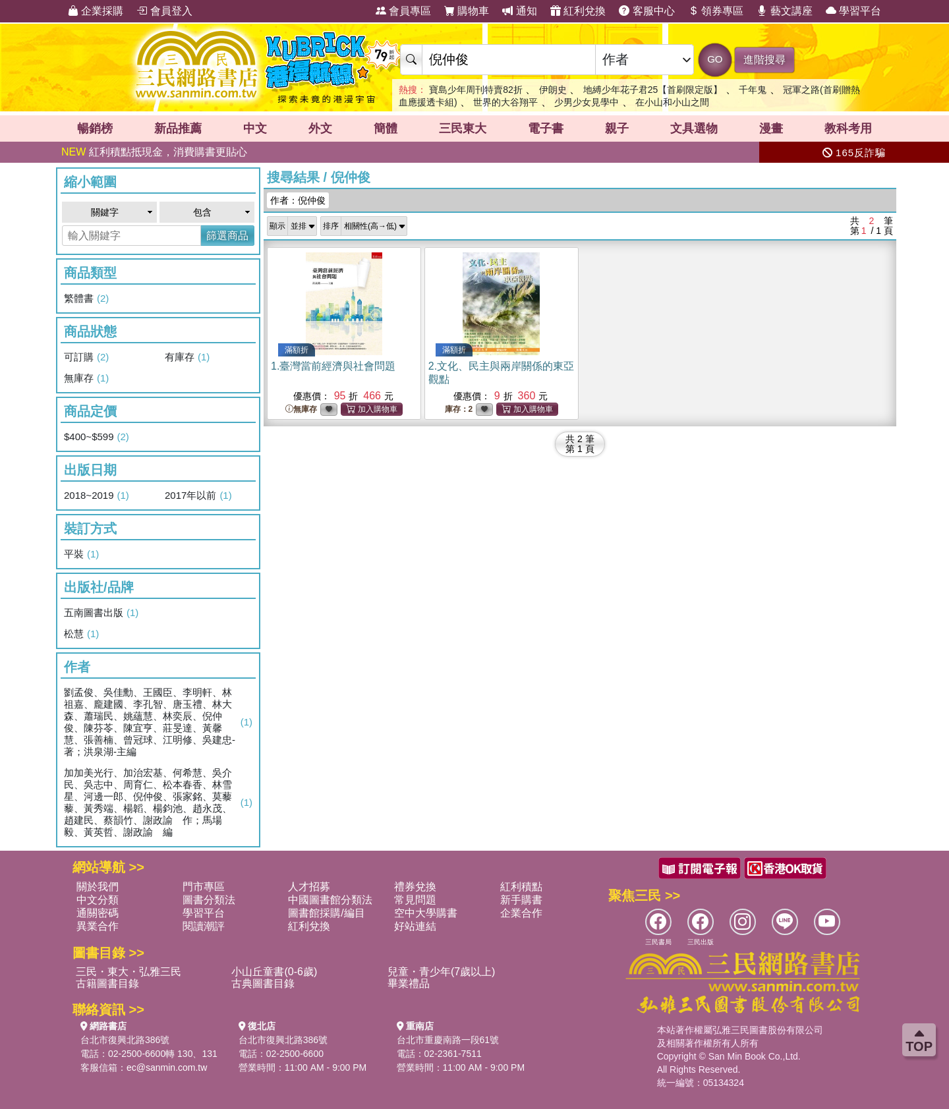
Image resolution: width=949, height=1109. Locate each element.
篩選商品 (227, 235)
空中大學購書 (425, 913)
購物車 (466, 10)
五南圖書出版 (101, 613)
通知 (519, 10)
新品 (178, 128)
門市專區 (204, 886)
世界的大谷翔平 (505, 102)
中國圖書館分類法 (330, 899)
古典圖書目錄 (263, 983)
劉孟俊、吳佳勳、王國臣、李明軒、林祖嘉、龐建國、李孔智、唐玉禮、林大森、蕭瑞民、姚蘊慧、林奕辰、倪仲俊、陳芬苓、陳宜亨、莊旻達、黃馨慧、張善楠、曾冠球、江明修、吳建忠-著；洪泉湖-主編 (158, 722)
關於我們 (97, 886)
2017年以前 (198, 495)
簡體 (385, 128)
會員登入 (164, 10)
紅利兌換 (578, 10)
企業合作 (521, 913)
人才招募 (309, 886)
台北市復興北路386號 (124, 1040)
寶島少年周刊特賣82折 (476, 89)
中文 (255, 128)
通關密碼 (97, 913)
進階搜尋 (764, 59)
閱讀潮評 (204, 926)
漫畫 (771, 128)
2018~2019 (96, 495)
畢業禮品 (409, 983)
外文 (320, 128)
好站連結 (415, 926)
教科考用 (848, 128)
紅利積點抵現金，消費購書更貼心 (154, 151)
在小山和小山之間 (672, 102)
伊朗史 (553, 89)
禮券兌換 (415, 886)
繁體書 (86, 298)
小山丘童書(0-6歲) (274, 971)
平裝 (81, 554)
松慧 (81, 634)
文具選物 (694, 128)
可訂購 (86, 357)
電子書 (545, 128)
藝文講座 (784, 10)
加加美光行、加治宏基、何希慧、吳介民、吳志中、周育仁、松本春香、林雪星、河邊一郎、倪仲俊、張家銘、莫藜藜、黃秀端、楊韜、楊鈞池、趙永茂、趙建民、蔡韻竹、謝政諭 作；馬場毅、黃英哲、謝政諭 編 (158, 802)
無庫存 (86, 378)
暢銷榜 (95, 128)
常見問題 (415, 899)
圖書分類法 (209, 899)
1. (333, 366)
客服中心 (646, 10)
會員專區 (403, 10)
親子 (617, 128)
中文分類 (97, 899)
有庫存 (187, 357)
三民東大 (462, 128)
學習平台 (853, 10)
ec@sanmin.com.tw (167, 1067)
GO (714, 59)
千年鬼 (752, 89)
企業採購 (95, 10)
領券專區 (715, 10)
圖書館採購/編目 (326, 913)
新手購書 (521, 899)
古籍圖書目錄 (107, 983)
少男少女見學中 (586, 102)
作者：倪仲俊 (298, 200)
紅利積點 (521, 886)
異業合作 (97, 926)
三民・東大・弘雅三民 (128, 971)
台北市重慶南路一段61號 (448, 1040)
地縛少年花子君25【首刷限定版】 (653, 89)
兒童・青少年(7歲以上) (442, 971)
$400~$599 (96, 437)
